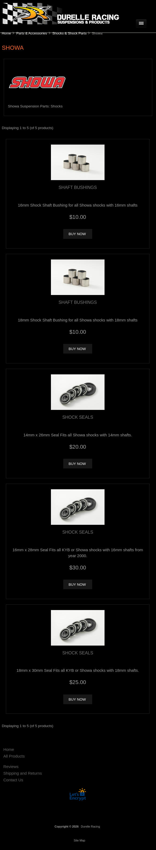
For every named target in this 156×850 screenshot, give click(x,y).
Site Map (79, 840)
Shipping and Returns (22, 773)
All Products (14, 756)
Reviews (10, 766)
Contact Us (13, 780)
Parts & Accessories (31, 33)
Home (6, 33)
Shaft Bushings (77, 187)
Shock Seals (77, 417)
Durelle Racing (90, 826)
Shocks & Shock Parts (69, 33)
